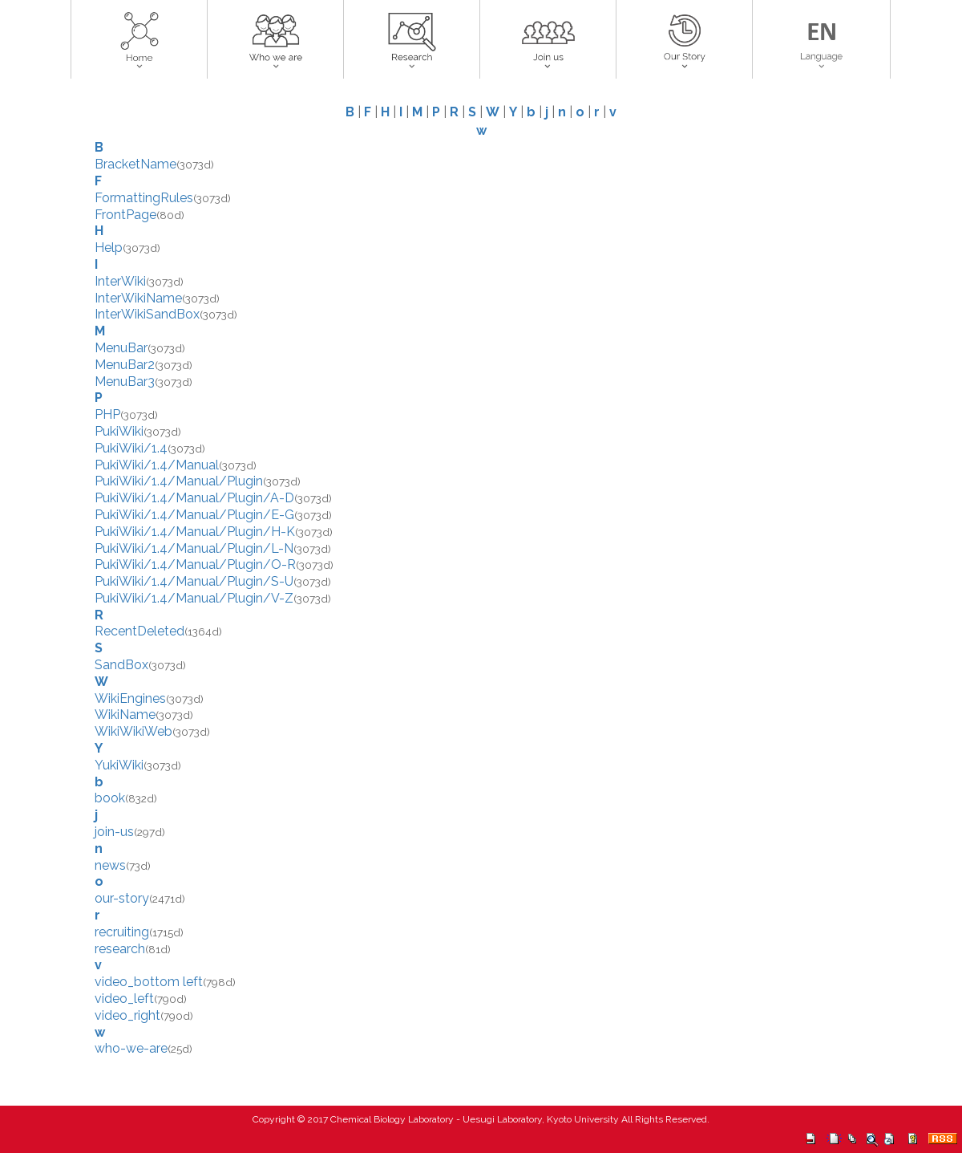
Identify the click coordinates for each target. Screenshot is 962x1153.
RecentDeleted (139, 631)
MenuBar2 (125, 364)
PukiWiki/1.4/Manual (157, 465)
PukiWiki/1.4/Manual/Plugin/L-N (194, 548)
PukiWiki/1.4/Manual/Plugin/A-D (194, 497)
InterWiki (120, 281)
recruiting (122, 932)
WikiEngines (130, 698)
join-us (114, 831)
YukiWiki (119, 765)
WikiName (125, 714)
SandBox (121, 664)
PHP (107, 414)
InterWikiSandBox (147, 314)
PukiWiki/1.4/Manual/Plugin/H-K (195, 531)
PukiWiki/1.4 (131, 448)
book (110, 798)
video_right (127, 1015)
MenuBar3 (125, 381)
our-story (122, 898)
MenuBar (121, 347)
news (110, 865)
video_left (124, 998)
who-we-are (131, 1048)
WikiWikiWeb (133, 731)
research (120, 948)
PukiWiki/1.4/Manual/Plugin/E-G (194, 514)
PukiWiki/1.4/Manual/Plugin (179, 481)
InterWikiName (138, 298)
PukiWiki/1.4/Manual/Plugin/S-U (194, 581)
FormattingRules (144, 197)
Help (109, 247)
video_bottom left (149, 981)
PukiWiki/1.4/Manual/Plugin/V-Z (194, 598)
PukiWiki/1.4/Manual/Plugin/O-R (195, 564)
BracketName (135, 164)
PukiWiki (119, 431)
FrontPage (125, 214)
